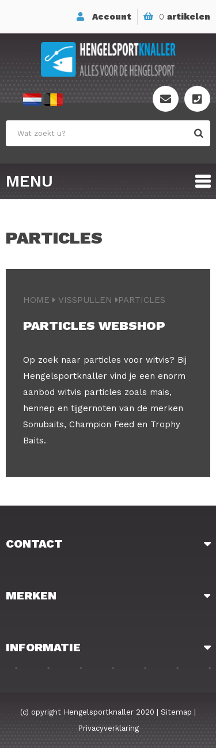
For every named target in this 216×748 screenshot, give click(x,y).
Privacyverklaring (108, 728)
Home (36, 300)
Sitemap (176, 712)
